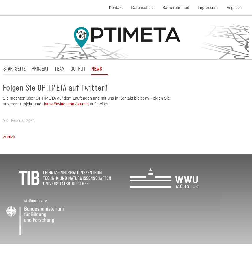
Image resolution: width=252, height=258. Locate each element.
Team (60, 68)
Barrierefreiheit (175, 7)
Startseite (14, 68)
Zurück (9, 137)
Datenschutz (142, 7)
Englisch (234, 7)
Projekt (40, 68)
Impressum (208, 7)
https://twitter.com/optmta (67, 104)
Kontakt (116, 7)
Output (78, 68)
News (96, 68)
